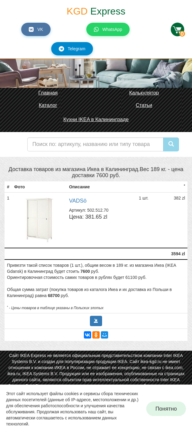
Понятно (166, 409)
